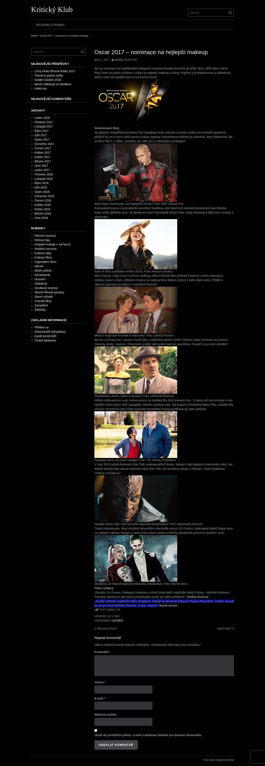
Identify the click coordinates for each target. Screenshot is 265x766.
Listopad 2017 (44, 126)
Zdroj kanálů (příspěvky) (50, 331)
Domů (34, 35)
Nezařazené (42, 275)
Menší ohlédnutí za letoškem (53, 84)
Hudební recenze (46, 248)
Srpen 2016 (42, 191)
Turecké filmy (43, 301)
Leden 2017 (42, 170)
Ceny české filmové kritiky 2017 (55, 71)
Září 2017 (41, 135)
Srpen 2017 (42, 139)
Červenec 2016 (44, 196)
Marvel (39, 266)
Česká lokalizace (45, 340)
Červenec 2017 (44, 144)
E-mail (99, 698)
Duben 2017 (42, 157)
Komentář (102, 652)
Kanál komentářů (46, 336)
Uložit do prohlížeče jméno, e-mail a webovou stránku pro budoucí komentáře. (148, 735)
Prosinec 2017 (44, 122)
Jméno (100, 682)
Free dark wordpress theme (219, 760)
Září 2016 (41, 187)
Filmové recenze (45, 235)
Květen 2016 (43, 204)
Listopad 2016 (44, 178)
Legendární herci (45, 261)
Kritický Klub (52, 9)
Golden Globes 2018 (48, 79)
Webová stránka (105, 714)
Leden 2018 (42, 117)
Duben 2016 (42, 209)
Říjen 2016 (42, 183)
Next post (224, 628)
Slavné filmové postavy (49, 292)
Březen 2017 (43, 161)
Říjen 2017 (42, 130)
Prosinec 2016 (44, 174)
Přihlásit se (42, 327)
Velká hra (41, 88)
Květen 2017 (43, 152)
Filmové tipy (42, 240)
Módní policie (43, 270)
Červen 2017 (43, 148)
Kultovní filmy (43, 257)
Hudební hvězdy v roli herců (53, 244)
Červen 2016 (43, 200)
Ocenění (117, 620)
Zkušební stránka (50, 25)
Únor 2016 (41, 218)
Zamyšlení (41, 305)
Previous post (107, 628)
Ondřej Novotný (125, 59)
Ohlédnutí (41, 283)
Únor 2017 (41, 165)
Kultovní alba (43, 253)
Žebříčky (40, 309)
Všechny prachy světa (49, 75)
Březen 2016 (43, 213)
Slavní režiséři (44, 296)
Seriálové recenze (46, 288)
